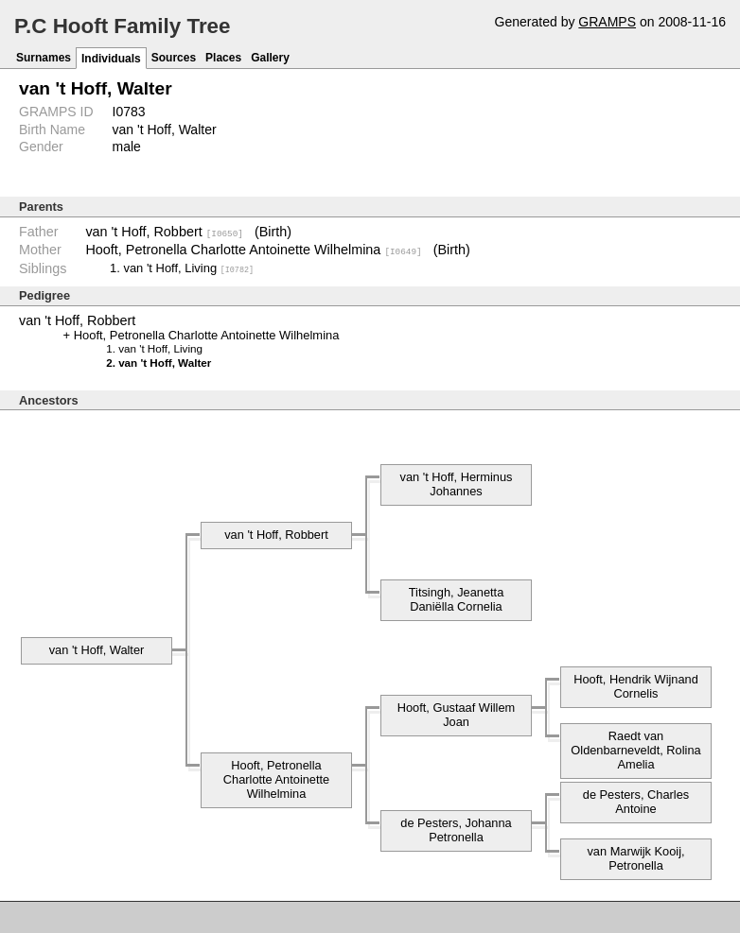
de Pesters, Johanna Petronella (455, 829)
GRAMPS (607, 21)
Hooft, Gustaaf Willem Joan (456, 714)
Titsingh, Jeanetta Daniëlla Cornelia (456, 598)
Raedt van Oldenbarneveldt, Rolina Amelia (635, 749)
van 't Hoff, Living (188, 267)
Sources (173, 57)
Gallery (270, 57)
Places (223, 57)
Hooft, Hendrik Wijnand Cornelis (635, 685)
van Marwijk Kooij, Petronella (635, 857)
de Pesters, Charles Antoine (636, 800)
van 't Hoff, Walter (97, 649)
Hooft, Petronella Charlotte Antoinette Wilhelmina (253, 249)
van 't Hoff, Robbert (164, 231)
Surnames (43, 57)
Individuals (111, 58)
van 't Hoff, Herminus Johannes (456, 483)
